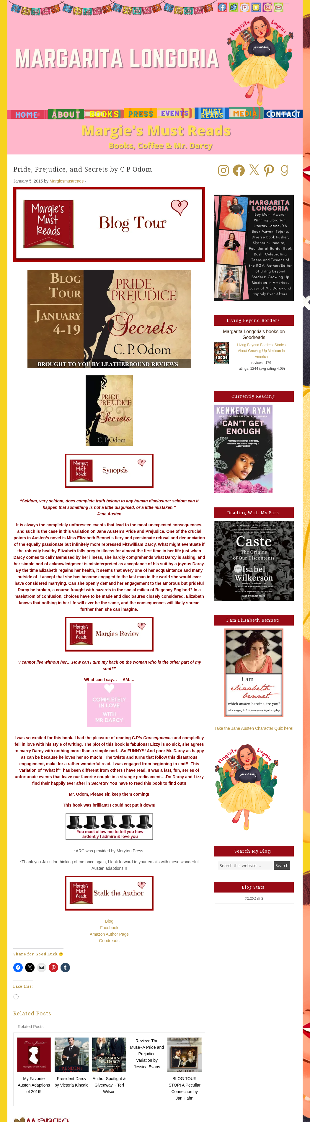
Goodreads (109, 940)
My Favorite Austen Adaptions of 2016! (34, 1085)
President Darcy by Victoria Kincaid (72, 1081)
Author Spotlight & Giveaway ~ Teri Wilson (109, 1085)
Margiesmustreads (67, 181)
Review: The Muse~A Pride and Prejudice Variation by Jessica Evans (147, 1053)
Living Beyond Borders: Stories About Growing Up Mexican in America (261, 351)
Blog (109, 921)
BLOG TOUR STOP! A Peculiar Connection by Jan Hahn (184, 1088)
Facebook (109, 927)
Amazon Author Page (109, 934)
